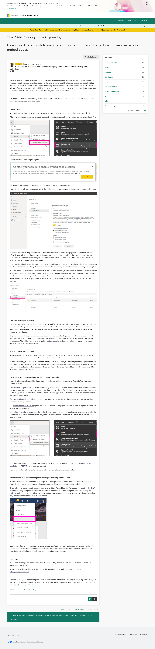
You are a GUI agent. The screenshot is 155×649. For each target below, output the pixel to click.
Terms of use (133, 634)
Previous (130, 111)
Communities (70, 15)
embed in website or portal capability (27, 412)
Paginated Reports (111, 106)
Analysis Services (111, 87)
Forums (42, 15)
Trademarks (143, 634)
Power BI (27, 589)
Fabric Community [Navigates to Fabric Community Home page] (29, 15)
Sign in (129, 20)
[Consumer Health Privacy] (35, 642)
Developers (109, 77)
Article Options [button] (90, 57)
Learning (88, 15)
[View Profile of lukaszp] (24, 64)
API (106, 96)
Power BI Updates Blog (49, 37)
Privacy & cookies (120, 634)
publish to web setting (31, 341)
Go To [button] (143, 21)
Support (97, 15)
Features (18, 589)
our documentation (69, 470)
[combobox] (122, 26)
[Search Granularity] (87, 26)
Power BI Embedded (112, 91)
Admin (107, 101)
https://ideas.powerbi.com (19, 572)
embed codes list (53, 341)
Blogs (80, 15)
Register (121, 20)
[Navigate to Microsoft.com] (13, 15)
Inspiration (52, 15)
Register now (11, 8)
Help (135, 20)
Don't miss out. (119, 30)
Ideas (61, 15)
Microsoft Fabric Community (21, 37)
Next (144, 111)
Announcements (111, 63)
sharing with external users (27, 399)
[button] (95, 64)
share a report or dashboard (26, 387)
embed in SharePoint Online (23, 405)
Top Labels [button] (108, 57)
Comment (13, 619)
